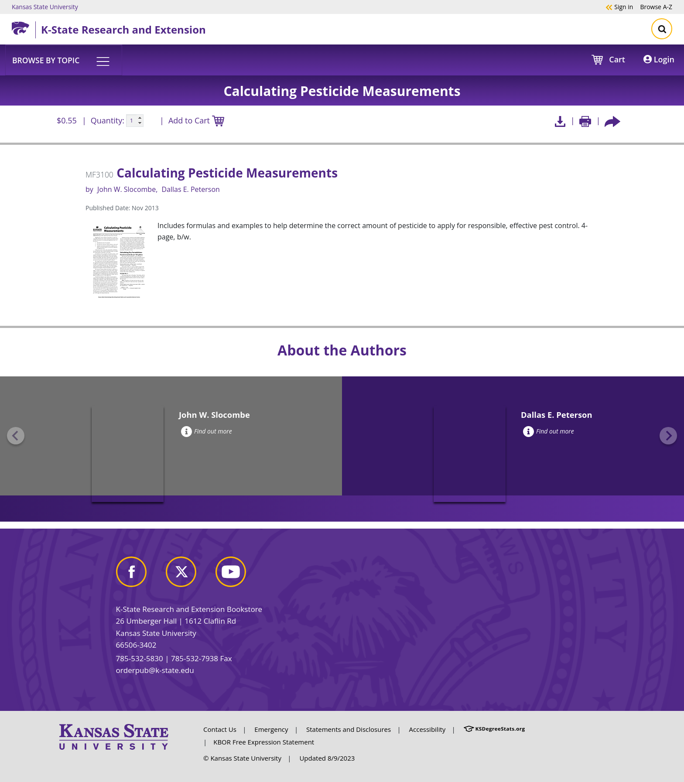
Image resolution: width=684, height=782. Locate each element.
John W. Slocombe (126, 189)
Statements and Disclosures (348, 729)
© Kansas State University (242, 758)
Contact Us (219, 729)
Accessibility (427, 729)
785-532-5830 (139, 658)
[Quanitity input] (135, 120)
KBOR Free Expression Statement (263, 742)
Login (658, 59)
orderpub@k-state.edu (155, 670)
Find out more (206, 431)
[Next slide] (668, 435)
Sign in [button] (619, 6)
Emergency (271, 729)
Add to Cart (196, 121)
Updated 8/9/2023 (327, 758)
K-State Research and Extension (123, 29)
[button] (63, 59)
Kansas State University (45, 6)
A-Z (656, 6)
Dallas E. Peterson (190, 189)
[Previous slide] (15, 435)
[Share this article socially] (612, 120)
